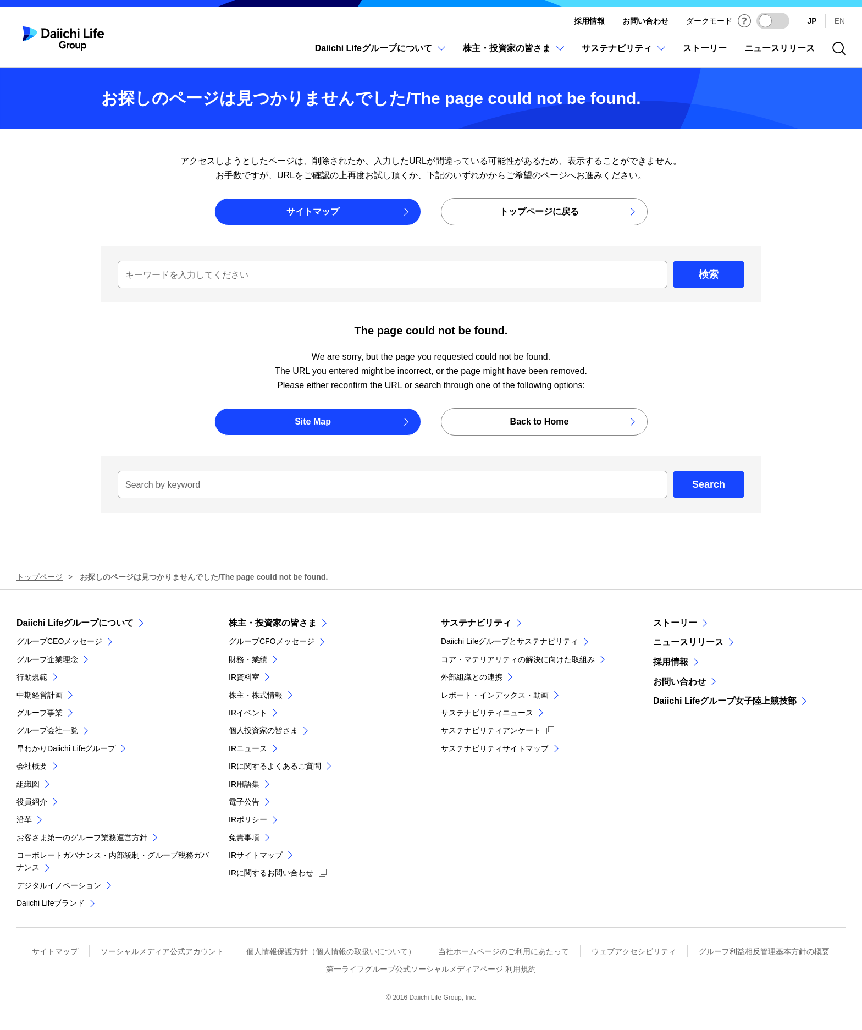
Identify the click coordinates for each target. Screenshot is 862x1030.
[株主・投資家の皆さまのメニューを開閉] (513, 54)
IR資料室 (244, 677)
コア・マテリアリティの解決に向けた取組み (518, 659)
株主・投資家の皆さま (273, 622)
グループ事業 (39, 712)
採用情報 (589, 20)
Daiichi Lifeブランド (50, 903)
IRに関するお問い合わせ (271, 872)
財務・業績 (248, 659)
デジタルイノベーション (58, 885)
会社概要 (31, 766)
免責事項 (244, 837)
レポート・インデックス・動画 (495, 695)
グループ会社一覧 (47, 730)
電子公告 (244, 801)
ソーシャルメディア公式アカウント (162, 951)
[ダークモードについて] (744, 20)
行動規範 (31, 677)
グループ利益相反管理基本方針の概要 (764, 951)
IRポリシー (248, 819)
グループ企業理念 (47, 659)
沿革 (24, 819)
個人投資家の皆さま (263, 730)
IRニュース (248, 748)
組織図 (28, 784)
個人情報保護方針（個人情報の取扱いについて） (331, 951)
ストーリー (675, 622)
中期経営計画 (39, 695)
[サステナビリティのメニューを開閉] (623, 54)
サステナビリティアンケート (491, 730)
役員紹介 (31, 801)
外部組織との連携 (471, 677)
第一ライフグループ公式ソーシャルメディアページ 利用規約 (431, 969)
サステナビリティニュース (487, 712)
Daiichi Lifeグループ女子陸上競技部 (725, 701)
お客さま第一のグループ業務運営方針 (81, 837)
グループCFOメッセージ (271, 641)
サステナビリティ (476, 622)
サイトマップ (55, 951)
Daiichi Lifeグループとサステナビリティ (509, 641)
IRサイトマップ (256, 855)
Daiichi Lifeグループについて (75, 622)
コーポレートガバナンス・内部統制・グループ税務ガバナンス (112, 861)
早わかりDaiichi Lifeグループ (65, 748)
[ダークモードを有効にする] (772, 21)
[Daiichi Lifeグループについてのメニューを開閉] (380, 54)
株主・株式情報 (256, 695)
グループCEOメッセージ (59, 641)
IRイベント (248, 712)
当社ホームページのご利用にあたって (503, 951)
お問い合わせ (645, 20)
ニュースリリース (688, 642)
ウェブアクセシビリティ (634, 951)
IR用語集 (244, 784)
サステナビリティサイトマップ (495, 748)
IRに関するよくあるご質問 (275, 766)
